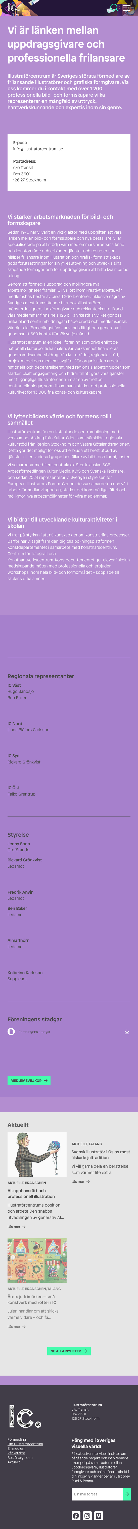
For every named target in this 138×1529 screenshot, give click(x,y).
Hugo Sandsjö (21, 691)
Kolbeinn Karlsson (25, 972)
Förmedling (17, 1439)
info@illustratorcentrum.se (38, 149)
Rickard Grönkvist (24, 762)
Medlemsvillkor (26, 1080)
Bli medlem (16, 1448)
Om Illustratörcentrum (25, 1444)
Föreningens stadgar (34, 1031)
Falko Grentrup (21, 794)
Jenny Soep (19, 844)
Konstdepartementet (27, 547)
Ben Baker (17, 697)
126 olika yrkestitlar (77, 315)
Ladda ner (126, 1031)
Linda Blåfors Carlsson (29, 729)
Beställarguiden (20, 1457)
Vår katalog (16, 1453)
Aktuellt (14, 1462)
